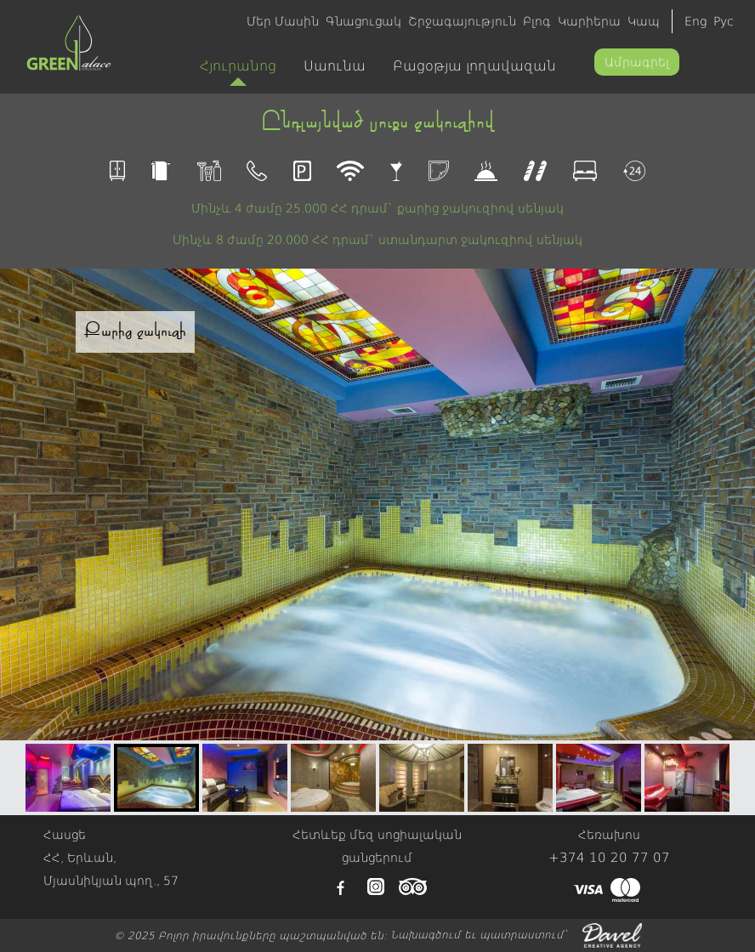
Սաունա (335, 66)
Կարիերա (589, 21)
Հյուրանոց (238, 71)
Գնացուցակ (363, 21)
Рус (723, 21)
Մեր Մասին (283, 21)
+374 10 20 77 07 (609, 857)
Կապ (643, 21)
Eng (695, 21)
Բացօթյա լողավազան (474, 66)
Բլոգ (537, 21)
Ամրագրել (637, 62)
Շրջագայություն (462, 21)
